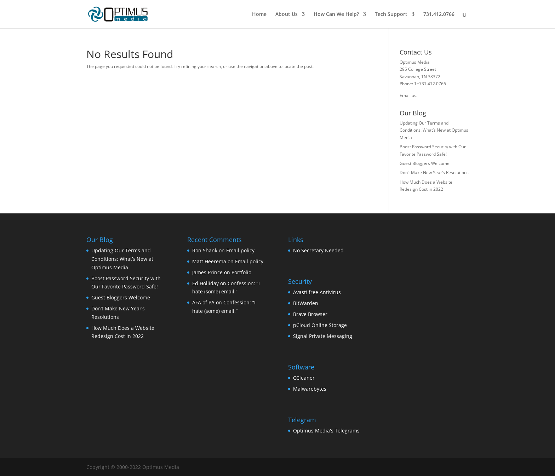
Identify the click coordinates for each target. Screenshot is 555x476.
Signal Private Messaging (322, 336)
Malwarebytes (309, 388)
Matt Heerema (209, 261)
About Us (286, 14)
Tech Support (391, 14)
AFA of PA (203, 302)
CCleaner (304, 377)
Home (259, 14)
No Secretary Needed (318, 250)
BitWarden (305, 303)
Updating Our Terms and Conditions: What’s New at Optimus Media (434, 130)
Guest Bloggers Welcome (425, 163)
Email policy (240, 250)
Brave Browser (310, 314)
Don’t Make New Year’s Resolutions (434, 173)
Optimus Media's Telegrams (326, 430)
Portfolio (241, 272)
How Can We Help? (336, 14)
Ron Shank (204, 250)
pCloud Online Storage (320, 325)
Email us (408, 95)
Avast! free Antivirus (317, 292)
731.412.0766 (438, 14)
